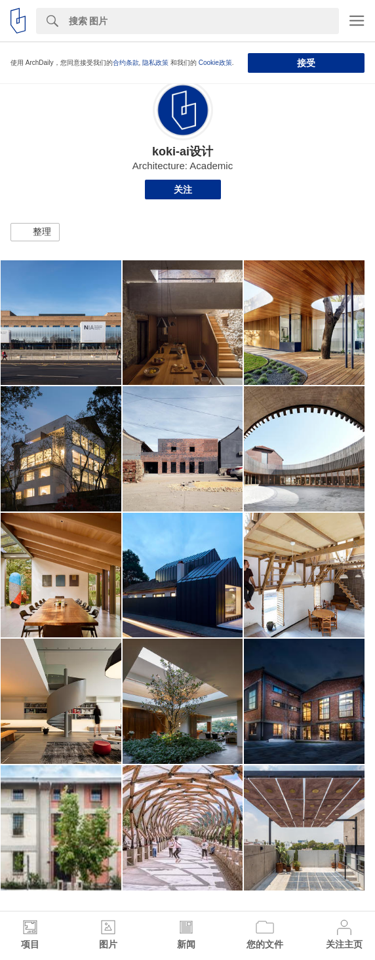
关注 (183, 189)
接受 (306, 63)
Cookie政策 (215, 62)
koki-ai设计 (182, 151)
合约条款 (126, 62)
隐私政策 (155, 62)
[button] (35, 232)
